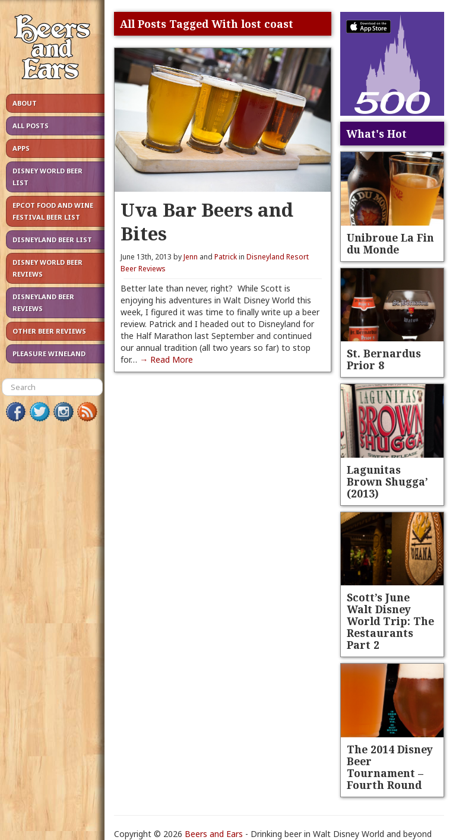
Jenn (190, 257)
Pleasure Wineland (49, 353)
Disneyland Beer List (52, 239)
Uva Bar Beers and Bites (207, 221)
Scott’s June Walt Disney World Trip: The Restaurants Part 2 (390, 621)
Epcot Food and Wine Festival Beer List (52, 211)
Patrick (225, 257)
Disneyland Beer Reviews (43, 302)
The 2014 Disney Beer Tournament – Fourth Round (390, 767)
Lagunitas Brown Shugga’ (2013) (387, 481)
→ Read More (166, 359)
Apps (21, 148)
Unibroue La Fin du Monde (390, 243)
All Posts (30, 125)
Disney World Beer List (47, 176)
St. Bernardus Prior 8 (384, 359)
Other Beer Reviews (49, 331)
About (24, 103)
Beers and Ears (214, 833)
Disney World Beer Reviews (47, 268)
